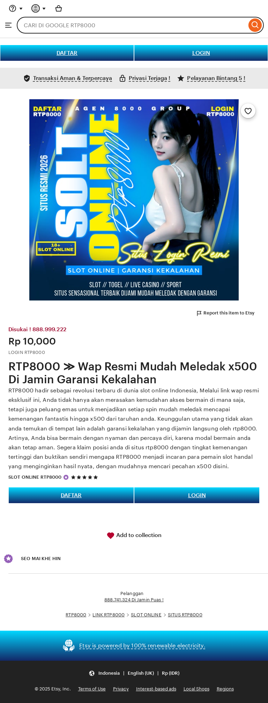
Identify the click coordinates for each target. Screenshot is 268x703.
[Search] (255, 25)
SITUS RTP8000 (185, 614)
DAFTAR (67, 53)
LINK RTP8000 (108, 614)
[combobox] (132, 25)
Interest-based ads (156, 688)
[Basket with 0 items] (58, 8)
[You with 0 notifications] (38, 8)
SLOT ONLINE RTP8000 (34, 477)
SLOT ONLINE (146, 614)
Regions (225, 688)
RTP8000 (76, 614)
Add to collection (134, 535)
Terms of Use (92, 688)
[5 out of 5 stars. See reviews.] (85, 477)
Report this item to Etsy (225, 313)
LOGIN (201, 53)
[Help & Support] (15, 8)
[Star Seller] (66, 477)
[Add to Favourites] (248, 110)
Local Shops (196, 688)
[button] (134, 673)
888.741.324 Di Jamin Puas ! (134, 599)
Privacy (121, 688)
